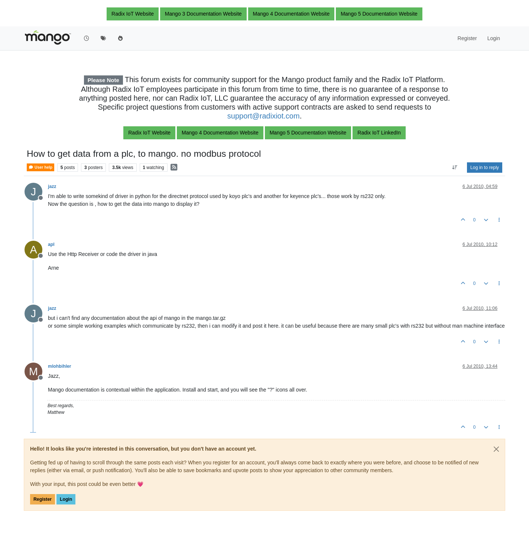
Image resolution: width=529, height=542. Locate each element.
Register (42, 499)
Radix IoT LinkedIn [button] (378, 133)
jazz (52, 186)
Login (66, 499)
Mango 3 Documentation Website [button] (203, 14)
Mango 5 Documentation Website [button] (379, 14)
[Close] (496, 449)
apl (51, 244)
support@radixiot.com (263, 116)
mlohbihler (59, 366)
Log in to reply (484, 167)
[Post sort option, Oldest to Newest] (455, 167)
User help (40, 167)
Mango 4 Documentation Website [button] (291, 14)
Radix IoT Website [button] (132, 14)
